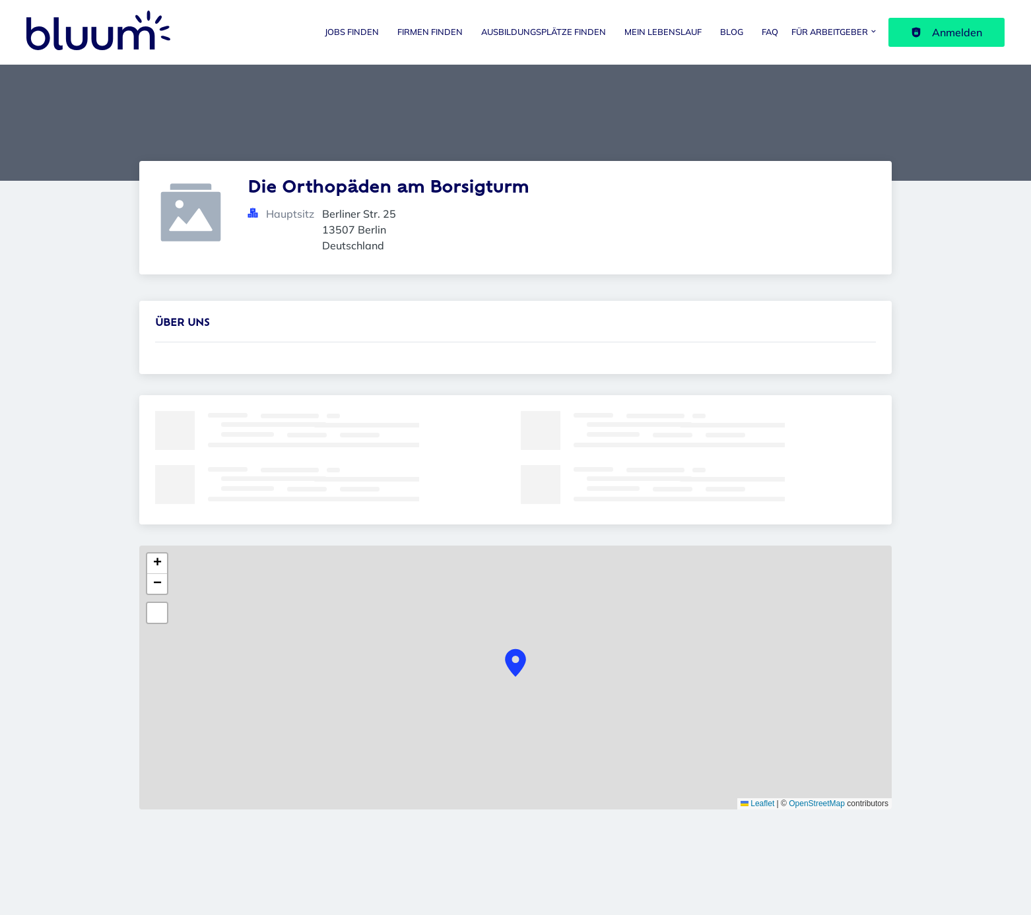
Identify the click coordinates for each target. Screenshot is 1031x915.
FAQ (770, 31)
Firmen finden (430, 31)
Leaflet (757, 803)
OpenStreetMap (817, 803)
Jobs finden (352, 31)
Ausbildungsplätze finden (543, 31)
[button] (515, 663)
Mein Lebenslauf (663, 31)
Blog (731, 31)
